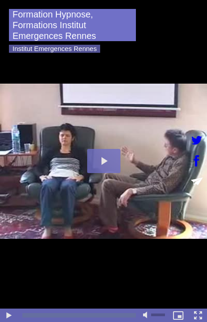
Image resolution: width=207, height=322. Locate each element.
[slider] (79, 315)
